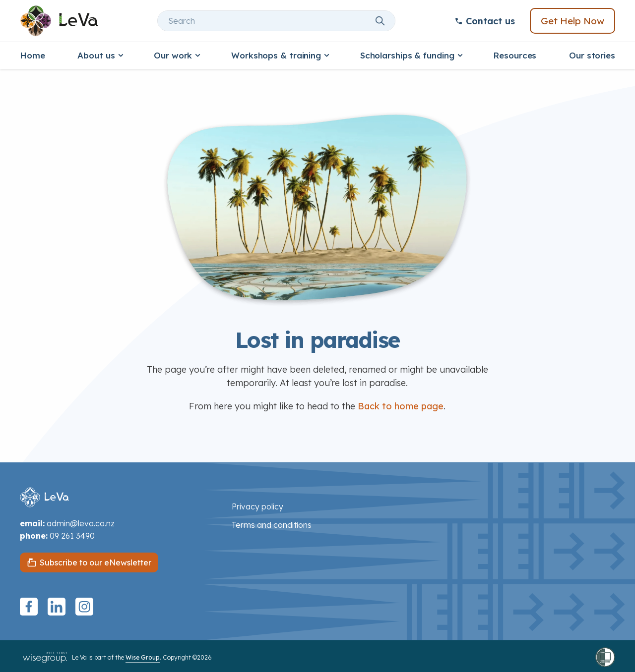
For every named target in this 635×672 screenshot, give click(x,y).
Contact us (484, 21)
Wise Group (143, 657)
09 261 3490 (72, 536)
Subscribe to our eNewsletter (95, 562)
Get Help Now (572, 21)
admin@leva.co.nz (81, 523)
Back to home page (401, 406)
